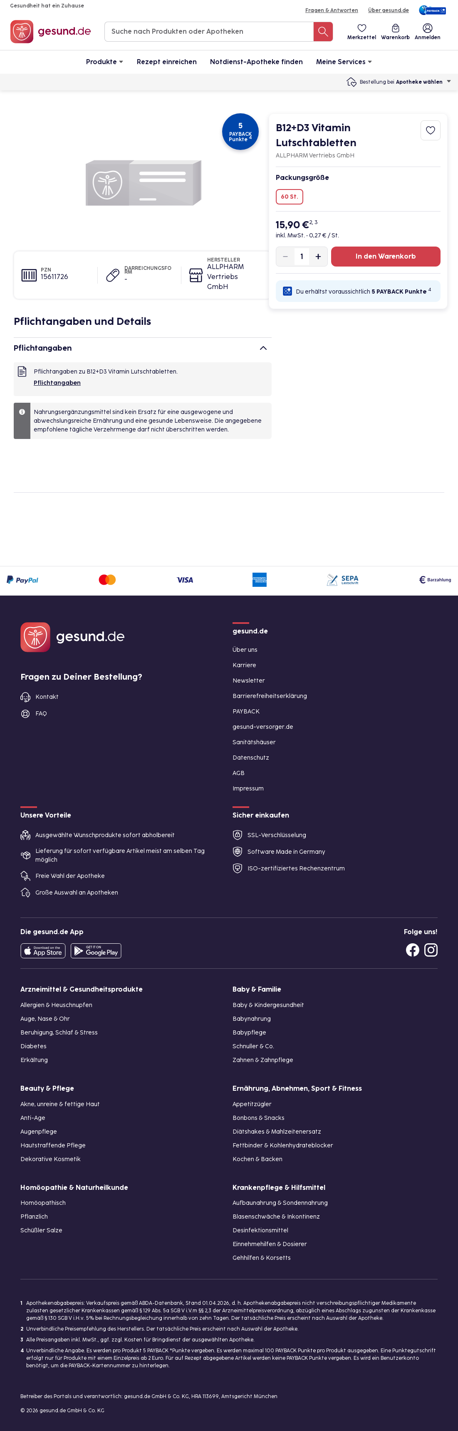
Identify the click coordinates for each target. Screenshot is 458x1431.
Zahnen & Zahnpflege (263, 1060)
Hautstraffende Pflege (53, 1145)
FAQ (41, 713)
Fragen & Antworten (331, 10)
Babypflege (249, 1032)
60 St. (289, 196)
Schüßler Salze (41, 1230)
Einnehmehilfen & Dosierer (270, 1244)
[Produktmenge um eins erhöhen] (318, 256)
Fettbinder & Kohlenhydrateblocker (283, 1145)
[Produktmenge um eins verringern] (285, 256)
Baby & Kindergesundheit (268, 1005)
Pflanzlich (34, 1216)
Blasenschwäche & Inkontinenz (276, 1216)
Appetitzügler (252, 1104)
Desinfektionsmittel (260, 1230)
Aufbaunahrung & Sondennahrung (280, 1203)
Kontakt (47, 697)
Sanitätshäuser (254, 742)
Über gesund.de (388, 10)
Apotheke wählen (423, 82)
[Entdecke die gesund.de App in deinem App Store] (43, 950)
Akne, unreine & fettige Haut (60, 1104)
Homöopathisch (43, 1203)
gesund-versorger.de (263, 726)
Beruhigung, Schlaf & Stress (59, 1032)
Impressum (248, 788)
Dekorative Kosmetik (50, 1159)
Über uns (245, 649)
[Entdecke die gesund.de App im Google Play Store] (96, 950)
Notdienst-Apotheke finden (256, 62)
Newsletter (249, 680)
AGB (239, 773)
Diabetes (33, 1046)
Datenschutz (251, 757)
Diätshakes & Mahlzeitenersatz (277, 1131)
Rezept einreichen (167, 62)
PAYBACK (246, 711)
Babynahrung (252, 1018)
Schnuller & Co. (253, 1046)
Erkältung (34, 1060)
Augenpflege (38, 1131)
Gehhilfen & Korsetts (262, 1257)
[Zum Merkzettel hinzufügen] (431, 130)
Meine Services (344, 61)
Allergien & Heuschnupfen (56, 1005)
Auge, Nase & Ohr (45, 1018)
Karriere (244, 665)
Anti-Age (32, 1118)
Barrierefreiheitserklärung (270, 696)
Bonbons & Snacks (259, 1118)
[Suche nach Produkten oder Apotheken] (323, 32)
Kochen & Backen (257, 1159)
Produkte (105, 61)
